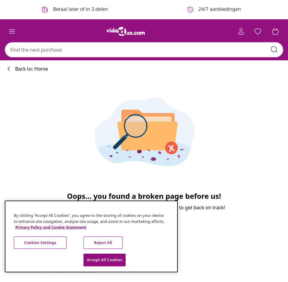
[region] (91, 236)
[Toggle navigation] (12, 31)
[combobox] (144, 49)
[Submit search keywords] (274, 49)
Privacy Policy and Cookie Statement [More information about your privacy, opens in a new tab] (50, 227)
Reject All (103, 242)
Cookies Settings (40, 242)
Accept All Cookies (104, 259)
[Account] (241, 31)
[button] (258, 31)
